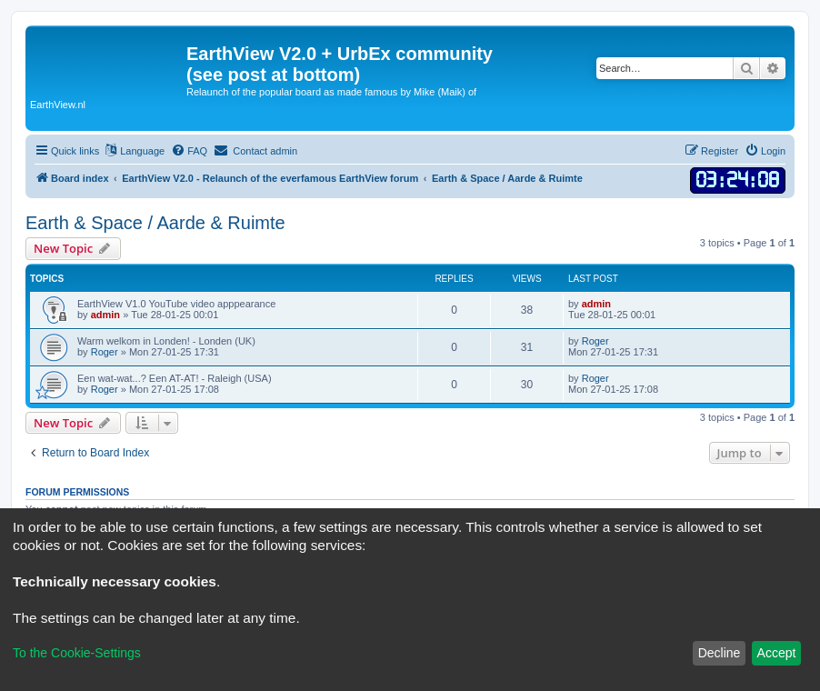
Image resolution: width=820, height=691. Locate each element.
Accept (776, 653)
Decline (719, 653)
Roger (104, 351)
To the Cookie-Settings (77, 653)
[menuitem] (189, 151)
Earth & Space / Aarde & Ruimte (155, 223)
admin (105, 314)
